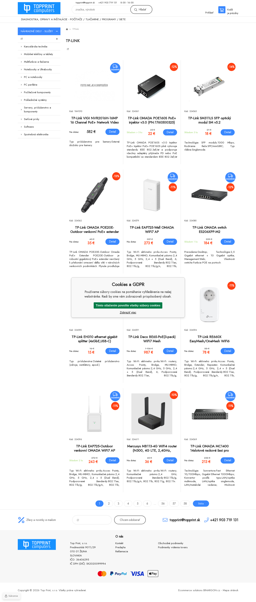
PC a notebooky (33, 77)
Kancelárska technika (35, 46)
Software (29, 127)
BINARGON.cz (211, 590)
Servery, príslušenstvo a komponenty (37, 109)
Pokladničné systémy (35, 100)
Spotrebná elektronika (36, 134)
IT (40, 39)
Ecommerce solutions (190, 590)
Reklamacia (121, 551)
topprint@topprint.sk (85, 2)
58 (182, 504)
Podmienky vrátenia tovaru (173, 547)
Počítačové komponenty (37, 92)
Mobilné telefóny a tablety (38, 54)
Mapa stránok (230, 590)
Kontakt (119, 543)
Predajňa (120, 547)
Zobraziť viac (128, 312)
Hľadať (142, 9)
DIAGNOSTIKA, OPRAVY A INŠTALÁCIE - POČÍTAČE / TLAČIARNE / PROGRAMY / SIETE (73, 19)
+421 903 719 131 (107, 2)
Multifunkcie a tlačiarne (36, 62)
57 (171, 504)
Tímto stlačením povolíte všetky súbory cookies (128, 305)
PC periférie (30, 85)
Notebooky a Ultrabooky (38, 69)
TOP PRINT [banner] (39, 8)
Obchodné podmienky (170, 543)
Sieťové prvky (31, 119)
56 (160, 504)
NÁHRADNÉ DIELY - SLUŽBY (40, 31)
